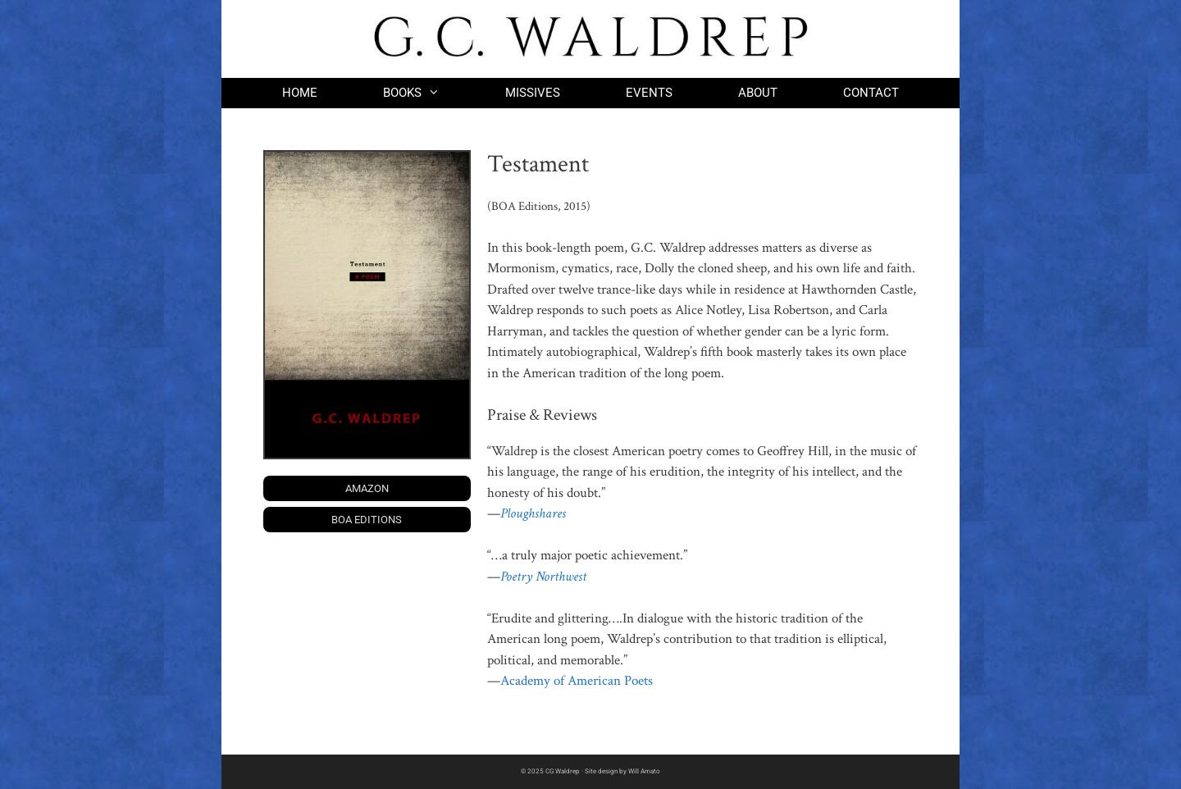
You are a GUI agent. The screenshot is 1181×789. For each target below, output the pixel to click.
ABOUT (757, 92)
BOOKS (427, 93)
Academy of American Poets (576, 681)
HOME (299, 92)
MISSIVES (532, 92)
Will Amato (644, 771)
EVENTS (649, 92)
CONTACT (871, 92)
